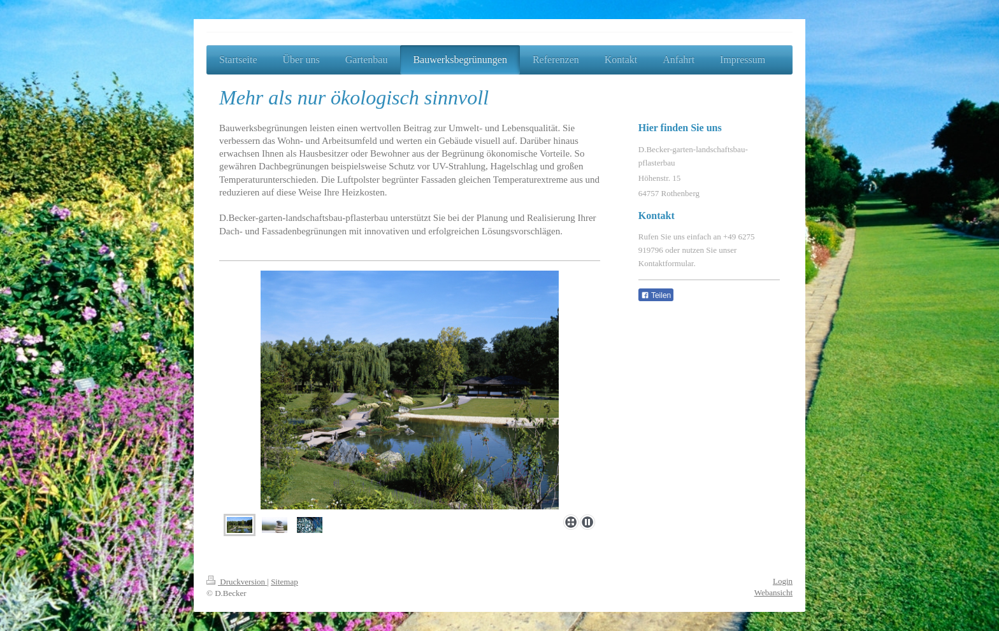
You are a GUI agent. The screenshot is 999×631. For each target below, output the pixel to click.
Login (783, 581)
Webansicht (773, 592)
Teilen (656, 295)
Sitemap (284, 581)
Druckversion (236, 581)
